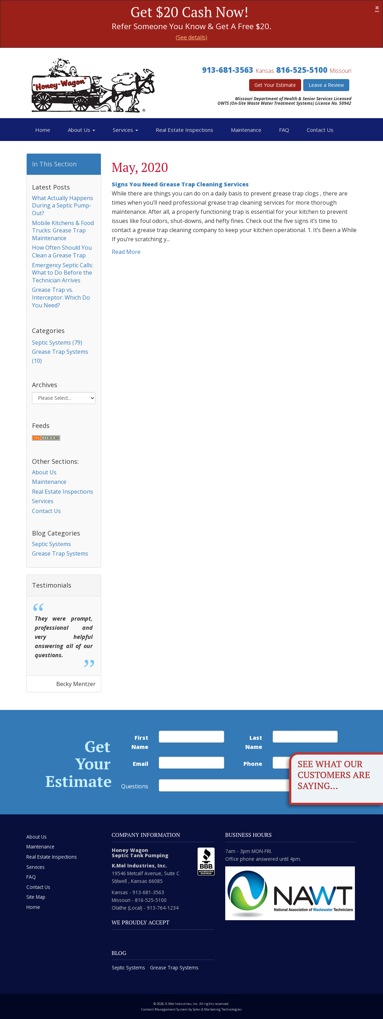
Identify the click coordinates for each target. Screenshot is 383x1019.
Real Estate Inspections (184, 129)
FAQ (284, 129)
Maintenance (246, 129)
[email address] (191, 763)
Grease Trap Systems (60, 553)
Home (42, 129)
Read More (126, 252)
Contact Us (320, 129)
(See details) (191, 37)
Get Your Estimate (275, 85)
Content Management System (164, 1009)
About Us (81, 129)
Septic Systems (51, 544)
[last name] (305, 737)
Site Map (35, 896)
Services (125, 129)
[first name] (191, 737)
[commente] (229, 785)
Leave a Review (326, 85)
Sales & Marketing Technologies (217, 1009)
